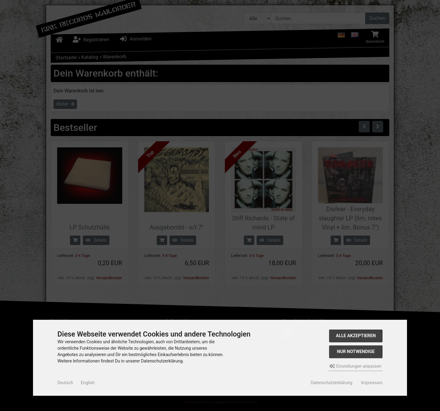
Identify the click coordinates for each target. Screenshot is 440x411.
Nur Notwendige (356, 351)
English (87, 382)
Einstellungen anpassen (355, 366)
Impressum (372, 382)
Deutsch (65, 382)
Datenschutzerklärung (331, 382)
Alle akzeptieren (356, 335)
